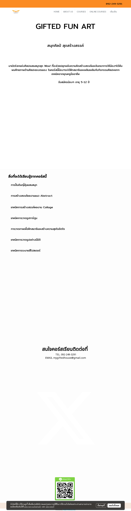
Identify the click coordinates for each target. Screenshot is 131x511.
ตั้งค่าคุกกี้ (101, 505)
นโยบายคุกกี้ (50, 507)
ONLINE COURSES (98, 11)
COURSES (81, 11)
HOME (56, 11)
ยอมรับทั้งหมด (114, 505)
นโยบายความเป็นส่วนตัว (32, 507)
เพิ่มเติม (113, 11)
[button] (121, 12)
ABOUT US (68, 11)
